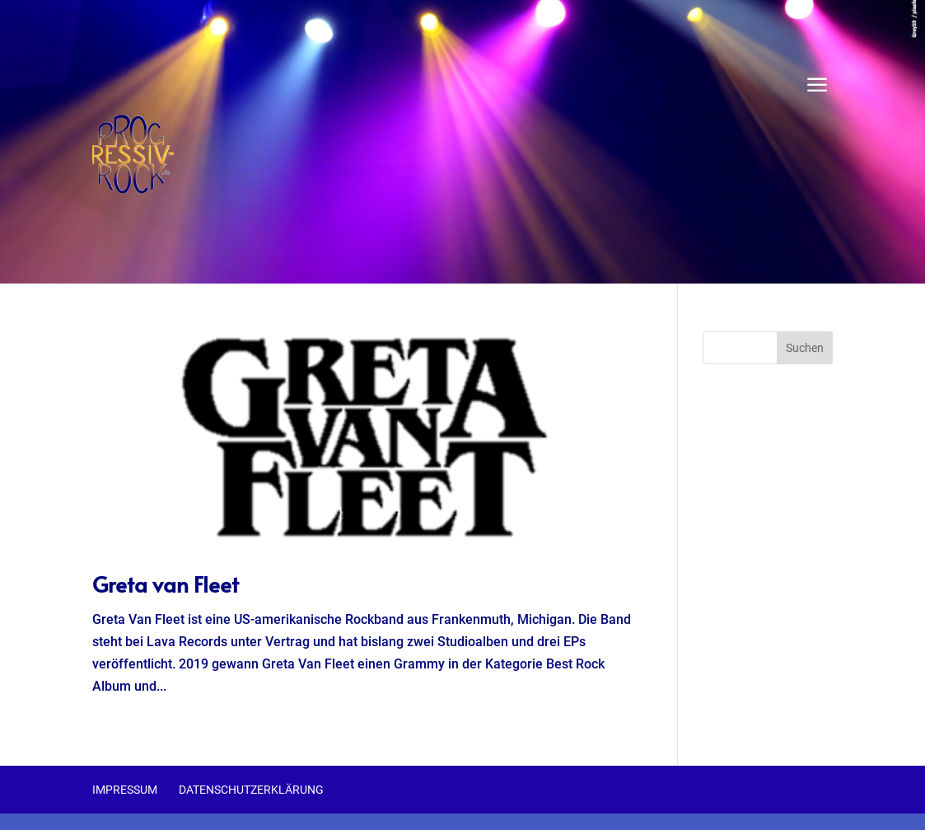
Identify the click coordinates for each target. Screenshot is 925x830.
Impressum (124, 789)
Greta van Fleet (165, 583)
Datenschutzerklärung (251, 789)
